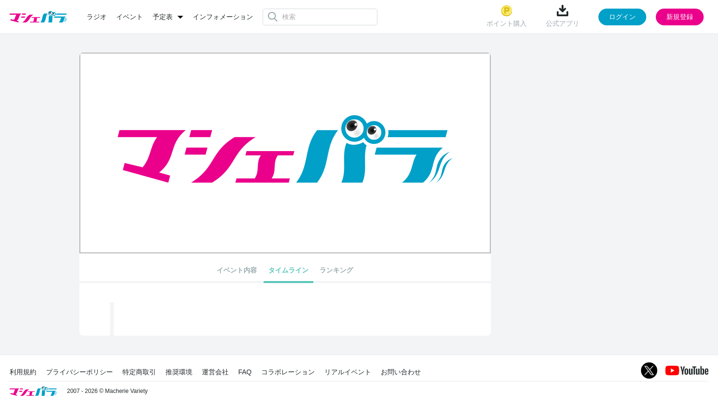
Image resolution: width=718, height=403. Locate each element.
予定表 (163, 17)
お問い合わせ (401, 372)
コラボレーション (288, 372)
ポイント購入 (506, 16)
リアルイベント (347, 372)
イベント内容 (237, 270)
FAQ (245, 372)
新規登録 (679, 17)
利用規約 (23, 372)
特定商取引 (139, 372)
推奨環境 (179, 372)
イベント (129, 17)
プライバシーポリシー (79, 372)
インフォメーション (223, 17)
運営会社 (215, 372)
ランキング (336, 270)
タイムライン (288, 270)
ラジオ (97, 17)
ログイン (622, 17)
